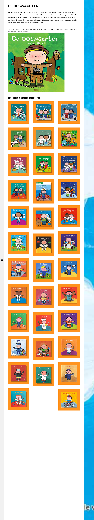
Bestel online (25, 29)
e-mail (68, 29)
